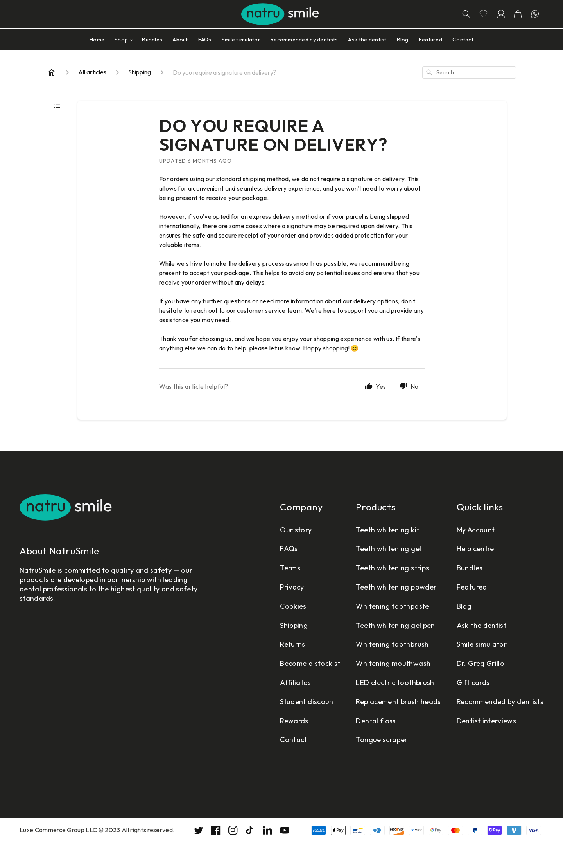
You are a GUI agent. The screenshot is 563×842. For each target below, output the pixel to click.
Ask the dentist (481, 625)
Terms (290, 567)
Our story (296, 529)
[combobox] (469, 72)
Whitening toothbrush (392, 644)
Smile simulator (482, 644)
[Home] (51, 72)
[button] (517, 14)
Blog (464, 606)
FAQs (289, 548)
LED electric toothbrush (395, 682)
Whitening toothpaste (392, 606)
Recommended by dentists (500, 701)
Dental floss (376, 720)
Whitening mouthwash (393, 663)
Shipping (294, 625)
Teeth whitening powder (396, 586)
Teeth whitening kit (387, 529)
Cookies (293, 606)
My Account (476, 529)
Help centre (475, 548)
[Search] (466, 14)
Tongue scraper (381, 739)
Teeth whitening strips (392, 567)
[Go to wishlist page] (483, 14)
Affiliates (295, 682)
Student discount (308, 701)
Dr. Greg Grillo (480, 663)
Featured (472, 586)
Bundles (470, 567)
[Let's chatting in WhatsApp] (534, 14)
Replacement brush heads (398, 701)
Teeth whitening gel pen (395, 625)
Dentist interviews (486, 720)
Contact (293, 739)
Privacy (292, 586)
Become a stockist (310, 663)
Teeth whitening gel (388, 548)
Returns (292, 644)
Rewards (294, 720)
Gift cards (473, 682)
